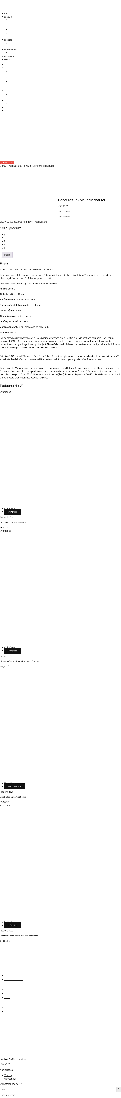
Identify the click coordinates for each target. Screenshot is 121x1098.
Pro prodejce (10, 50)
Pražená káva (15, 20)
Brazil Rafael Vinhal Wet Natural (13, 797)
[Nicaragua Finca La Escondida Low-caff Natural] (9, 647)
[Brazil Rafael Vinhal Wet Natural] (9, 783)
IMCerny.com (117, 1018)
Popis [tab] (7, 254)
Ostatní (12, 36)
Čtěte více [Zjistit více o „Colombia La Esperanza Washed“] (12, 511)
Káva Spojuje (15, 30)
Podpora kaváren (17, 33)
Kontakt (8, 59)
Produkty (8, 17)
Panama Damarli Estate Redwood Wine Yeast (19, 935)
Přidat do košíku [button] (14, 786)
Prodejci (8, 40)
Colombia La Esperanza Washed (13, 522)
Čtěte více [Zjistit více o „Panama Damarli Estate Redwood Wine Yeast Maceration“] (12, 925)
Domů (3, 165)
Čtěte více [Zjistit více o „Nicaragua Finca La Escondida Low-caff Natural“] (12, 650)
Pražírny (13, 43)
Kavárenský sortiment (19, 23)
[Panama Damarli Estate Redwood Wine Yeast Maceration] (9, 921)
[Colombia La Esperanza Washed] (9, 508)
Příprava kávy (15, 26)
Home (6, 14)
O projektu (9, 56)
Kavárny (13, 46)
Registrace (14, 53)
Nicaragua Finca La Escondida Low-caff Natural (20, 661)
